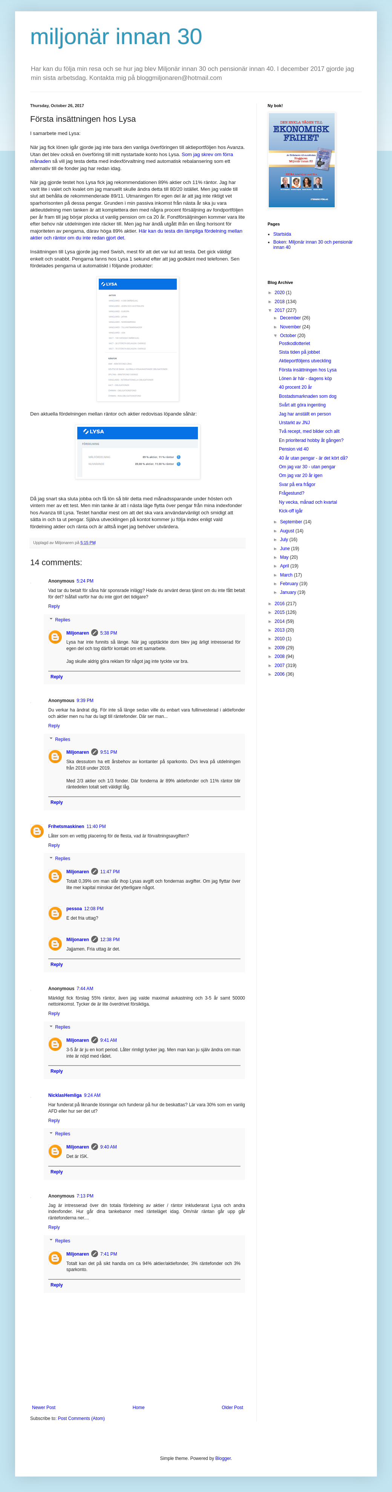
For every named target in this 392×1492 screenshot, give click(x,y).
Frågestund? (291, 493)
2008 (280, 656)
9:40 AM (108, 1147)
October (288, 335)
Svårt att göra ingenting (302, 405)
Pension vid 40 (294, 449)
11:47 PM (109, 871)
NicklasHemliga (65, 1095)
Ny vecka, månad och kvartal (308, 502)
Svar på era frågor (297, 484)
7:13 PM (85, 1196)
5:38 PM (108, 633)
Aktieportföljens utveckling (305, 360)
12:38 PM (109, 939)
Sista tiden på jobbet (299, 352)
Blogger (223, 1458)
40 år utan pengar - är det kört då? (313, 458)
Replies (62, 620)
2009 (280, 647)
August (288, 531)
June (285, 548)
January (288, 592)
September (291, 521)
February (289, 583)
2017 (280, 310)
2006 (280, 674)
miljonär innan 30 (116, 36)
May (285, 557)
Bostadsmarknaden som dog (308, 396)
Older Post (232, 1407)
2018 (280, 301)
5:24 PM (85, 581)
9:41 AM (108, 1040)
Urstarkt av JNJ (294, 422)
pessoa (74, 908)
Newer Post (43, 1407)
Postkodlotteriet (294, 343)
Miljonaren (77, 633)
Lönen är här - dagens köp (305, 378)
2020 (280, 292)
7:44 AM (85, 988)
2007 (280, 665)
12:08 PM (93, 908)
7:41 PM (108, 1254)
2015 (280, 612)
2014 (280, 621)
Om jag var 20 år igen (300, 475)
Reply (54, 606)
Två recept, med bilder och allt (309, 431)
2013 (280, 630)
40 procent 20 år (295, 387)
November (291, 327)
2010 (280, 638)
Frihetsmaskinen (66, 826)
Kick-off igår (291, 511)
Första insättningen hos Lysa (308, 370)
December (291, 317)
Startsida (282, 234)
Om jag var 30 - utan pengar (307, 466)
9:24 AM (92, 1095)
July (284, 539)
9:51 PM (108, 752)
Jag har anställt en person (305, 414)
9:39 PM (85, 700)
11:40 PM (96, 826)
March (287, 575)
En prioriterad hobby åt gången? (311, 440)
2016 (280, 603)
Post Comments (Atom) (81, 1418)
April (285, 566)
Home (139, 1407)
